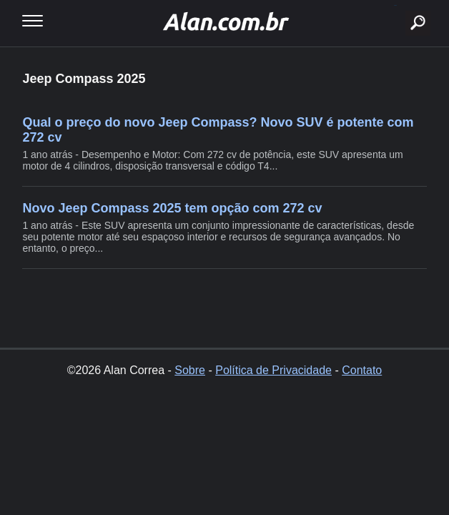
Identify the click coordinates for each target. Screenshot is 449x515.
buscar (396, 5)
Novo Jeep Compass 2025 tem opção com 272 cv (172, 208)
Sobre (189, 370)
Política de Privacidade (273, 370)
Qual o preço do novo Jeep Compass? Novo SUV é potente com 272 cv (217, 129)
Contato (362, 370)
